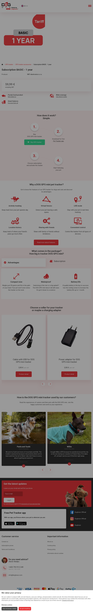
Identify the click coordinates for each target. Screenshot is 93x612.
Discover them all (13, 103)
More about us (12, 97)
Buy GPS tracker (35, 142)
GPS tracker (9, 64)
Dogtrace (75, 525)
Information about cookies (55, 553)
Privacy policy (51, 549)
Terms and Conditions (8, 549)
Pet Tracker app (58, 141)
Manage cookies (7, 605)
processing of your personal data (30, 504)
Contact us (5, 541)
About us (50, 541)
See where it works (61, 97)
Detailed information (68, 600)
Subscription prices (7, 545)
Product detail (23, 374)
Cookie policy (51, 545)
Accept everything (25, 608)
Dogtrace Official (78, 512)
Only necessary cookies (9, 608)
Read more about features (46, 242)
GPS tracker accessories (23, 64)
